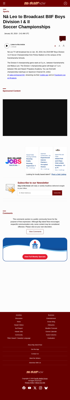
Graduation (51, 338)
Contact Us (35, 354)
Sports (6, 11)
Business (51, 315)
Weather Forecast (51, 328)
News (19, 322)
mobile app (44, 75)
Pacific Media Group (41, 378)
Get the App (35, 349)
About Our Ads (40, 383)
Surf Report (19, 328)
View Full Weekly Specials (35, 257)
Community (19, 335)
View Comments (35, 231)
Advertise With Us (35, 363)
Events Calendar (51, 331)
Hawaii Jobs (19, 331)
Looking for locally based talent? (46, 174)
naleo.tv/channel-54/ (17, 75)
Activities (19, 315)
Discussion (18, 318)
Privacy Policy (29, 383)
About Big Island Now (35, 345)
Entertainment (51, 318)
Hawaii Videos (19, 325)
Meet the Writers (35, 358)
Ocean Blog (51, 322)
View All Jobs (14, 165)
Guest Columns (51, 335)
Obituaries (51, 325)
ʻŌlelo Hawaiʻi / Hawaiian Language (18, 338)
